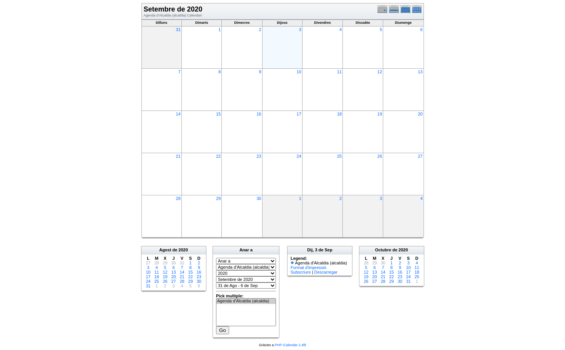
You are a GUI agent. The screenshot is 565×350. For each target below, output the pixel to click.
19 (379, 114)
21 (178, 156)
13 (420, 71)
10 (299, 71)
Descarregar (326, 272)
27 (420, 156)
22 (218, 156)
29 (218, 198)
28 (178, 198)
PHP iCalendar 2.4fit (290, 345)
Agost (165, 250)
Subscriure (301, 272)
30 (258, 198)
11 (339, 71)
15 (218, 114)
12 (379, 71)
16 (258, 114)
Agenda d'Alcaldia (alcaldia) (246, 301)
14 (178, 114)
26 (379, 156)
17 (299, 114)
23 (258, 156)
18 (339, 114)
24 (299, 156)
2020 (183, 250)
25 (339, 156)
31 (178, 29)
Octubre (383, 250)
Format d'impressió (308, 267)
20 (420, 114)
